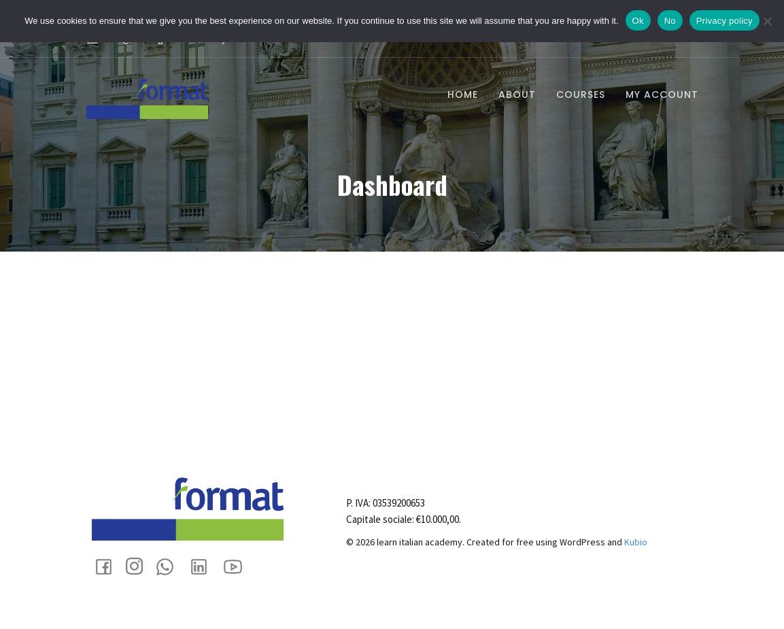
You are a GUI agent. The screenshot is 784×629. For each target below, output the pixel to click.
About (517, 94)
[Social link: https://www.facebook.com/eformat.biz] (109, 566)
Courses (580, 94)
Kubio (635, 542)
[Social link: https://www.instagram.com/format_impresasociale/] (139, 566)
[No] (767, 21)
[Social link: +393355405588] (170, 566)
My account (662, 94)
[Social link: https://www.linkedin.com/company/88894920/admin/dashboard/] (204, 566)
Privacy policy (724, 21)
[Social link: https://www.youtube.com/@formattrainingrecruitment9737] (238, 566)
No (670, 21)
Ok (638, 21)
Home (462, 94)
